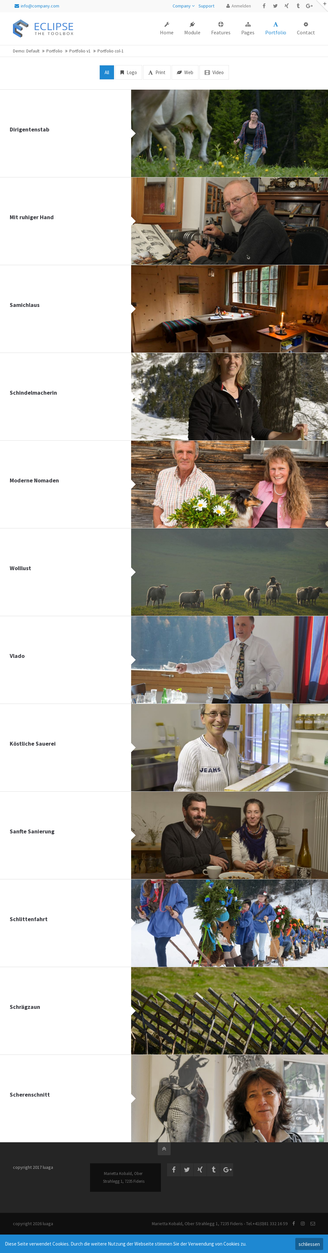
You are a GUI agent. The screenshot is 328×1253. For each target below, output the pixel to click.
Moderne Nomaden (34, 480)
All (107, 72)
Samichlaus (25, 305)
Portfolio (54, 51)
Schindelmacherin (33, 392)
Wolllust (20, 568)
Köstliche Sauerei (33, 743)
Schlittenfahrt (29, 919)
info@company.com (37, 6)
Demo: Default (26, 51)
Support (206, 6)
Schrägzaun (25, 1006)
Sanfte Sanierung (32, 831)
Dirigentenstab (29, 129)
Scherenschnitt (30, 1094)
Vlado (17, 656)
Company (182, 6)
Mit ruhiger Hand (32, 217)
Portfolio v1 (80, 51)
